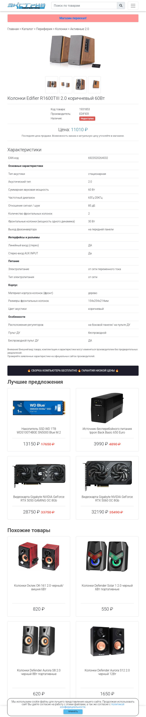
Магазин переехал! (73, 18)
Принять (73, 711)
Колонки (61, 29)
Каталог (27, 29)
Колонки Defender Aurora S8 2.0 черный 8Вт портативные (39, 672)
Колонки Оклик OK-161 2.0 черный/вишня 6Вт (38, 587)
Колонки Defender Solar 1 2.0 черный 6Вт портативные (107, 587)
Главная (13, 29)
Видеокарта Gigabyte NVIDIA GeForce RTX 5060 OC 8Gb (107, 498)
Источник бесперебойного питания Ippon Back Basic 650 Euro (107, 430)
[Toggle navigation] (133, 6)
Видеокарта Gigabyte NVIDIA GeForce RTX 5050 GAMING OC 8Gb (38, 498)
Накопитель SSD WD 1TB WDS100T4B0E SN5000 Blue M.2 (39, 430)
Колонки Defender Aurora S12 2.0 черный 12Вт (107, 672)
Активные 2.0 (79, 29)
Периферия (44, 29)
